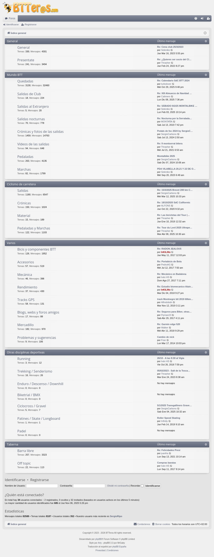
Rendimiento (27, 287)
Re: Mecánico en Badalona (171, 274)
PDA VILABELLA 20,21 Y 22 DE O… (176, 169)
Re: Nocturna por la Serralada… (174, 118)
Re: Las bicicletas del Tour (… (173, 215)
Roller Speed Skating (168, 418)
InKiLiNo (166, 252)
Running (23, 358)
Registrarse (30, 24)
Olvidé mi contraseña (118, 485)
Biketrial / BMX (28, 395)
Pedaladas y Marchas (33, 228)
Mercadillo (25, 325)
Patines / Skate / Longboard (38, 418)
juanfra (164, 453)
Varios (11, 243)
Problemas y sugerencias (36, 337)
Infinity (164, 421)
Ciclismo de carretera (21, 184)
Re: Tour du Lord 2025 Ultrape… (174, 227)
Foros (12, 18)
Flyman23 (166, 315)
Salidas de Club (29, 94)
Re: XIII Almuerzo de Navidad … (174, 93)
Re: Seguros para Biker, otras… (174, 311)
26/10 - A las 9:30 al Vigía (170, 358)
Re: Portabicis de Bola (169, 261)
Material (23, 215)
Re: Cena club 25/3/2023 (170, 47)
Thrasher (165, 62)
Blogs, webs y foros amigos (38, 312)
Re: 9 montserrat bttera (169, 143)
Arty (100, 543)
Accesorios (25, 262)
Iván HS (165, 277)
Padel (21, 431)
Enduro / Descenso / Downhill (40, 384)
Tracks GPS (25, 299)
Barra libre (25, 450)
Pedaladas (25, 156)
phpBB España (119, 546)
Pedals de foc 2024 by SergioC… (175, 131)
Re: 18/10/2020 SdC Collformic (173, 202)
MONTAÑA (166, 121)
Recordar (137, 485)
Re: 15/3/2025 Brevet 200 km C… (174, 190)
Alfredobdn (166, 302)
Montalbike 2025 (166, 156)
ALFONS (165, 205)
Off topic (24, 463)
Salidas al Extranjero (33, 106)
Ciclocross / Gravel (31, 406)
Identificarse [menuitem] (203, 19)
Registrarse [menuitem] (209, 19)
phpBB (98, 539)
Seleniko (165, 50)
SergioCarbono (169, 134)
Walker (164, 327)
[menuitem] (196, 18)
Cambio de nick (165, 337)
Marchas (24, 169)
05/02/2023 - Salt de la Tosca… (173, 370)
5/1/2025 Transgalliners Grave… (174, 405)
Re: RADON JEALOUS (169, 248)
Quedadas (25, 81)
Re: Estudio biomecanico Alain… (175, 286)
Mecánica (24, 274)
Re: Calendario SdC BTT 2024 (173, 80)
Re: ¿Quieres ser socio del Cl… (174, 59)
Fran (163, 340)
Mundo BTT (15, 75)
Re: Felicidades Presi (168, 450)
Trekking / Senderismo (34, 371)
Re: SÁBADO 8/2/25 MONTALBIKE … (177, 106)
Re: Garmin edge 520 (168, 324)
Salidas (22, 190)
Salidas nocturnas (31, 119)
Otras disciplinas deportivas (26, 352)
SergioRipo (116, 516)
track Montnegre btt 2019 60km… (175, 299)
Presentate (25, 60)
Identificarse (12, 24)
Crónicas (24, 203)
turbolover (166, 84)
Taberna (12, 444)
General (12, 41)
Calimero (165, 96)
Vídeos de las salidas (33, 144)
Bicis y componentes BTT (36, 249)
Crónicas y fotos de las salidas (40, 131)
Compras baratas (166, 462)
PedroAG (166, 264)
